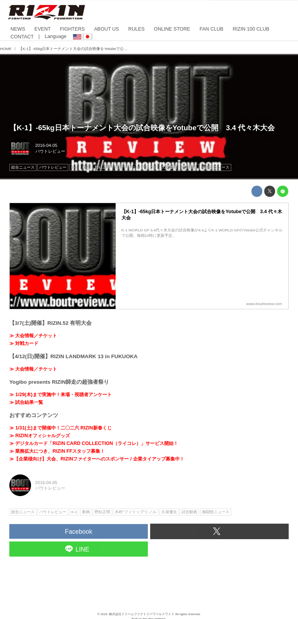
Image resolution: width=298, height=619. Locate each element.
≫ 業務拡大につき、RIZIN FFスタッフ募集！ (57, 451)
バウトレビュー (50, 151)
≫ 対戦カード (23, 343)
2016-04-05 (46, 145)
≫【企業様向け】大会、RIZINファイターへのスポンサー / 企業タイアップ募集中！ (96, 459)
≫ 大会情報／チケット (33, 335)
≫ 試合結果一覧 (26, 402)
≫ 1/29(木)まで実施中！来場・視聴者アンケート (60, 394)
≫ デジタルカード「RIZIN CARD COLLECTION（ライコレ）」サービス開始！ (93, 443)
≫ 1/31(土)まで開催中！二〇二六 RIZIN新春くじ (60, 428)
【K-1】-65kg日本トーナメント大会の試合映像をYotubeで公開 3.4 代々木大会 (142, 128)
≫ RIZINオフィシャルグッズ (39, 435)
